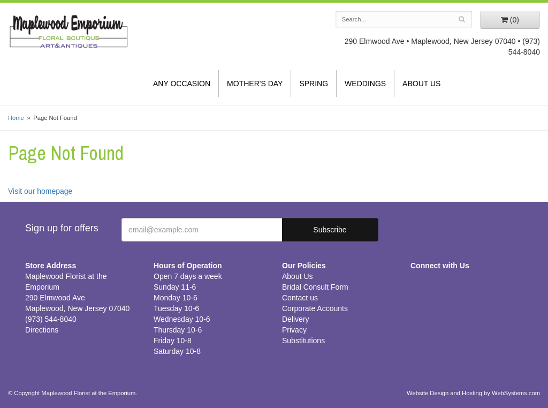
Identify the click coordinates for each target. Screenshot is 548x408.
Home (16, 118)
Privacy (294, 330)
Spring (313, 83)
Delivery (295, 319)
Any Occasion (181, 83)
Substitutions (303, 340)
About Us (421, 83)
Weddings (365, 83)
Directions (41, 330)
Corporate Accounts (315, 308)
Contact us (300, 297)
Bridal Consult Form (315, 287)
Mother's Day (255, 83)
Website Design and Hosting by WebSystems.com (473, 393)
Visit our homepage (40, 191)
